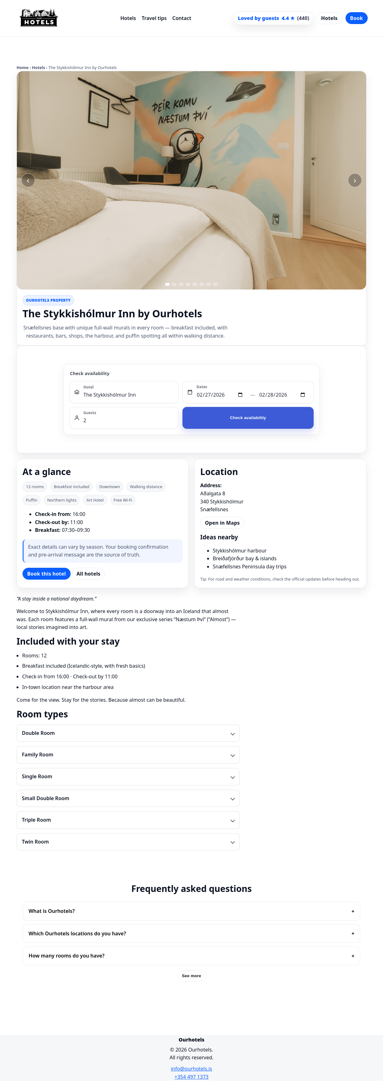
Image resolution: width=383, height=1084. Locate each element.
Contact (182, 18)
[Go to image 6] (202, 284)
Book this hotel (46, 573)
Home (23, 67)
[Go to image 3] (181, 284)
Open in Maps (222, 522)
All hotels (88, 573)
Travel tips (154, 18)
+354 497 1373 (192, 1076)
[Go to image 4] (188, 284)
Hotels (128, 18)
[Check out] (284, 395)
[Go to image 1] (167, 284)
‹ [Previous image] (28, 180)
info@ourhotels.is (191, 1068)
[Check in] (221, 395)
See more (191, 975)
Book (356, 18)
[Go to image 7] (208, 284)
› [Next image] (355, 180)
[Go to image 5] (195, 284)
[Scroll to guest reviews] (273, 18)
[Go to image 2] (174, 284)
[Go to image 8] (215, 284)
